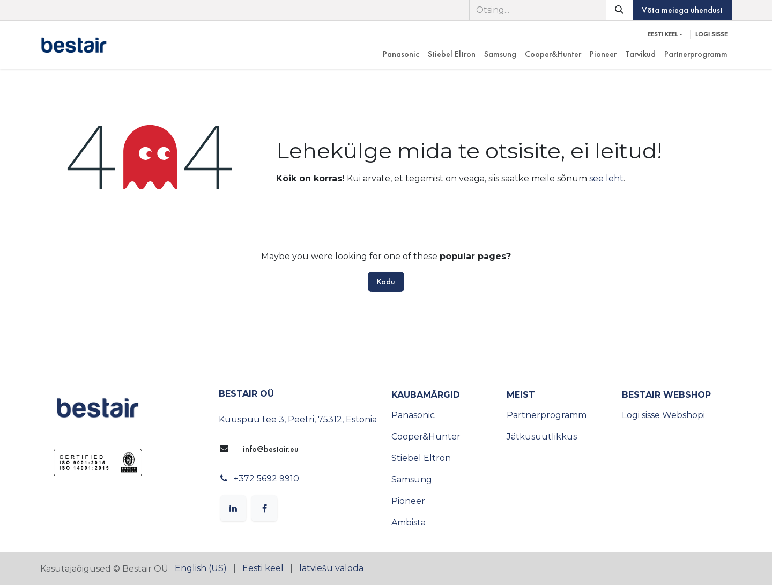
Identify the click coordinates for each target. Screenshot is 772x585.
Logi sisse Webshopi (663, 415)
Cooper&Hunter (426, 437)
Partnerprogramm (547, 415)
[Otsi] (619, 10)
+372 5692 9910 (266, 478)
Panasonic (413, 415)
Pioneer (408, 501)
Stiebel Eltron (421, 458)
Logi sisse (711, 34)
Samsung (411, 479)
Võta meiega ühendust (682, 10)
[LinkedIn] (233, 508)
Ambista (408, 522)
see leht (606, 178)
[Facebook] (264, 508)
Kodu (386, 281)
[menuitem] (401, 54)
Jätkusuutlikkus (542, 437)
